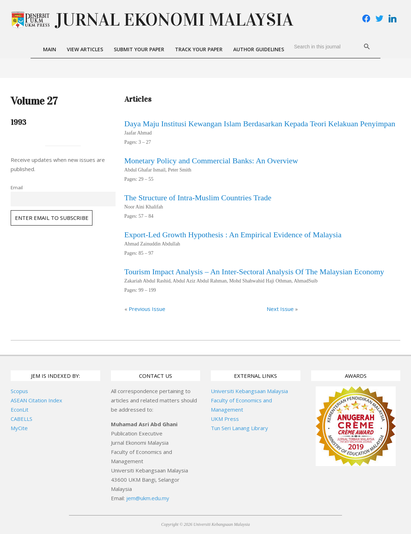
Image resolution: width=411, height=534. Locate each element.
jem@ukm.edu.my (147, 498)
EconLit (19, 409)
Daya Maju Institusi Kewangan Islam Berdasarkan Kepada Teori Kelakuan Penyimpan (259, 123)
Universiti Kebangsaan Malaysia (249, 391)
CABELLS (21, 418)
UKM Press (225, 418)
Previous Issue (147, 308)
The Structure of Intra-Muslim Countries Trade (198, 197)
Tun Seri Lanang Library (239, 428)
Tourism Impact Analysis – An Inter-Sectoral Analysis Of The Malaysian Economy (254, 271)
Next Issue (280, 308)
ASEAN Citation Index (36, 400)
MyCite (19, 428)
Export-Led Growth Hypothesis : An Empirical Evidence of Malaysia (233, 234)
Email (17, 187)
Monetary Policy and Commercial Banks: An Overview (211, 160)
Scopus (19, 391)
